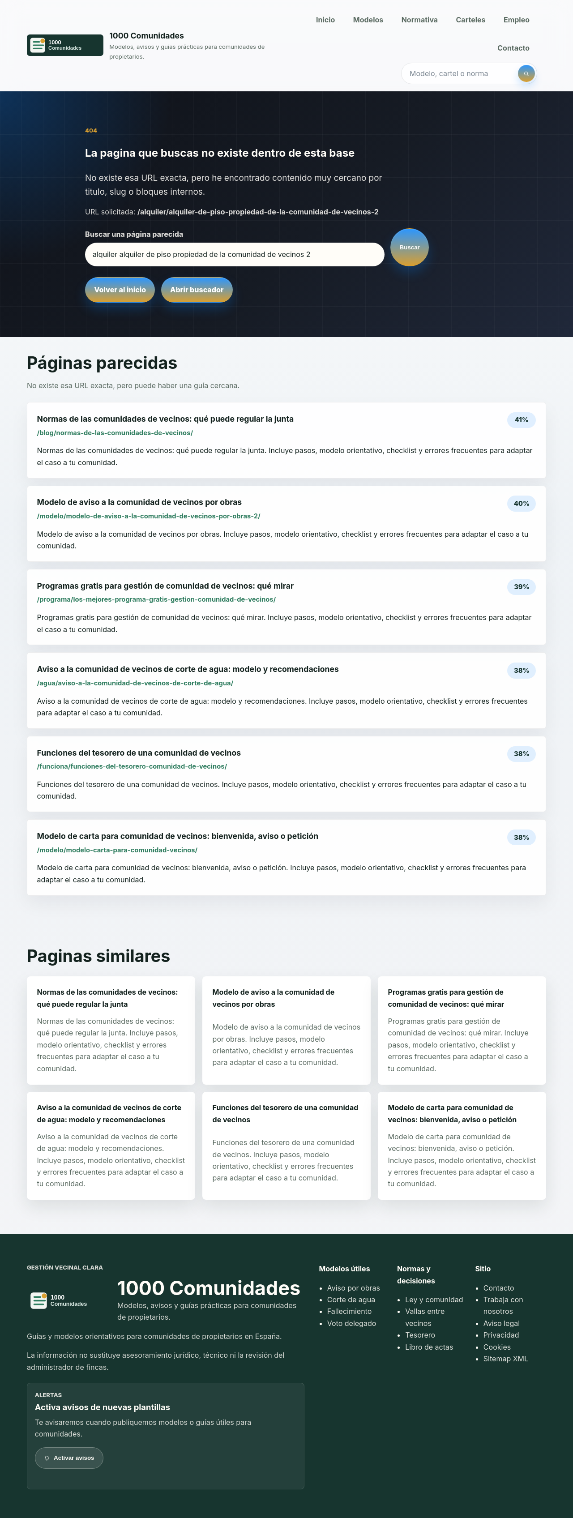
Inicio (325, 19)
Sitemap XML (505, 1358)
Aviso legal (501, 1323)
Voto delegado (351, 1323)
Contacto (513, 47)
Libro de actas (429, 1347)
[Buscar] (526, 73)
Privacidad (501, 1334)
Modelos (368, 19)
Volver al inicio (120, 289)
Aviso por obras (353, 1287)
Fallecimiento (349, 1311)
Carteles (471, 19)
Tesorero (420, 1334)
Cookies (497, 1347)
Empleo (517, 19)
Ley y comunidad (434, 1299)
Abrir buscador (196, 289)
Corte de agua (351, 1299)
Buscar (410, 247)
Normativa (420, 19)
